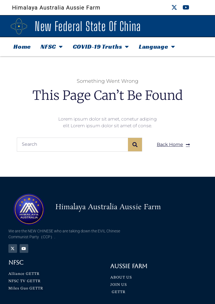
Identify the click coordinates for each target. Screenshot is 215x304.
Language (157, 47)
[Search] (135, 144)
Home (22, 46)
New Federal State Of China (88, 26)
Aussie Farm (128, 266)
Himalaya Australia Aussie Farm (56, 7)
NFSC (52, 47)
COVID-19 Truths (101, 47)
